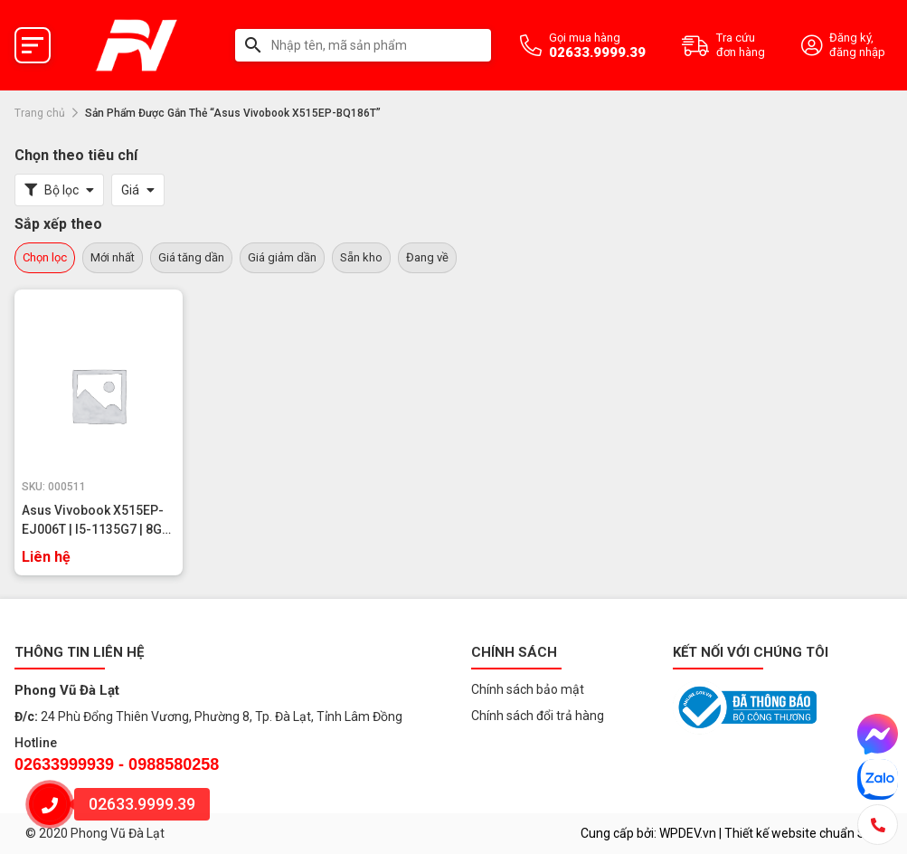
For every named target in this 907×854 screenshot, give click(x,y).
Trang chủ (39, 113)
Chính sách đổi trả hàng (537, 715)
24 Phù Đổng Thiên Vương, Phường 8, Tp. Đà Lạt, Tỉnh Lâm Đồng (221, 716)
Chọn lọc (45, 257)
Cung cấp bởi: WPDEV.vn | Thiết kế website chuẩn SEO (731, 833)
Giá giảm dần (282, 257)
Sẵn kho (361, 257)
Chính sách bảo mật (527, 689)
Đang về (427, 257)
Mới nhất (112, 257)
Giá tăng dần (191, 257)
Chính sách (514, 652)
